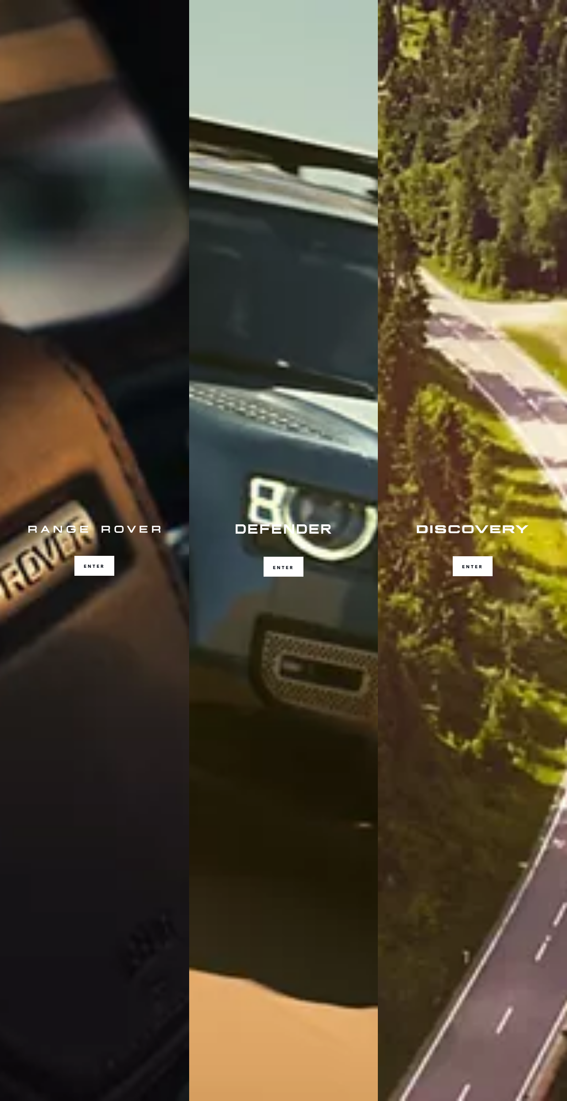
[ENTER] (94, 550)
